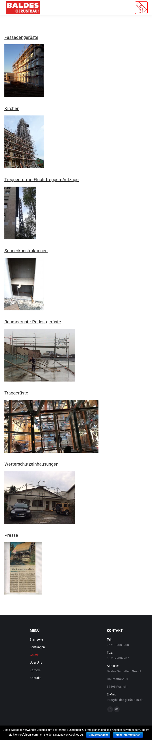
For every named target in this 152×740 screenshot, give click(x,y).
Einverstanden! (98, 734)
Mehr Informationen (128, 734)
